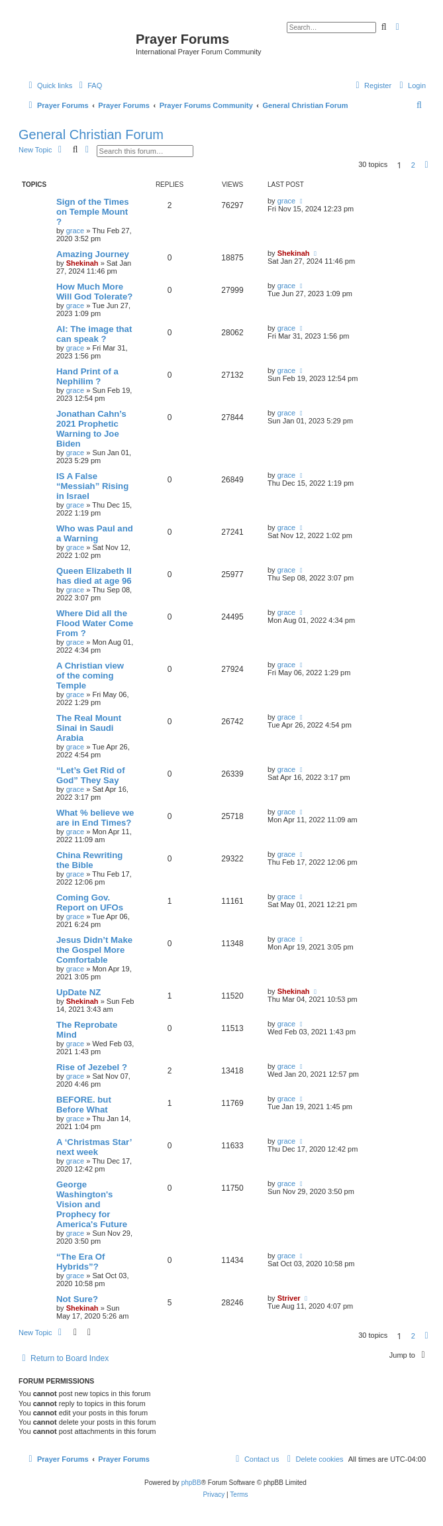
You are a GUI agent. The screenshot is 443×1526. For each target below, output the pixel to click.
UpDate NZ (78, 992)
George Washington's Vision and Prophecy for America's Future (91, 1204)
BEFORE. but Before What (83, 1105)
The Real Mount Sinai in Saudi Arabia (88, 728)
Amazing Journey (92, 254)
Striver (289, 1298)
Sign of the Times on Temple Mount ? (92, 212)
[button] (426, 165)
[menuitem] (88, 85)
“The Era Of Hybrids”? (80, 1262)
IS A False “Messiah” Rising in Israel (92, 486)
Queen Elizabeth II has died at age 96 (94, 576)
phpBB (191, 1482)
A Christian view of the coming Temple (90, 675)
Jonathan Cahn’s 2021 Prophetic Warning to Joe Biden (91, 429)
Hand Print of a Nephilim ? (87, 376)
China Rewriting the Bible (89, 860)
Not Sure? (77, 1299)
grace (75, 231)
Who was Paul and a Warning (94, 533)
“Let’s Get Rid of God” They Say (90, 775)
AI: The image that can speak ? (94, 334)
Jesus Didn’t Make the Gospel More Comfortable (94, 950)
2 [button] (413, 165)
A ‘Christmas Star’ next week (94, 1147)
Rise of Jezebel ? (91, 1067)
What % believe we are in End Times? (95, 818)
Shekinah (82, 263)
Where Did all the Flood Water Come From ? (94, 623)
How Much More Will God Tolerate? (94, 291)
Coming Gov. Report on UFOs (89, 902)
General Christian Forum (91, 134)
